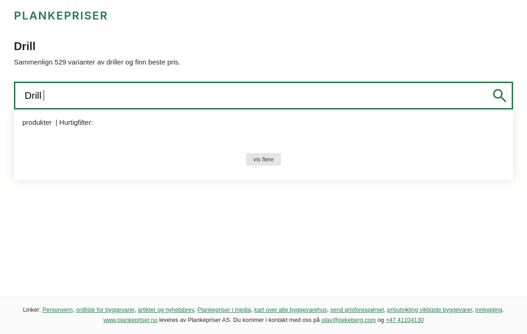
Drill (34, 95)
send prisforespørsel (357, 309)
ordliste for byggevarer (105, 309)
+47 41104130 (405, 319)
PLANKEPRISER (61, 15)
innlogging (488, 309)
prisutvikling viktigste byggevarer (429, 309)
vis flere (264, 159)
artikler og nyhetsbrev (166, 309)
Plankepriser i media (224, 309)
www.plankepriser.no (130, 319)
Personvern (57, 309)
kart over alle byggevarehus (290, 309)
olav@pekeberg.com (348, 319)
